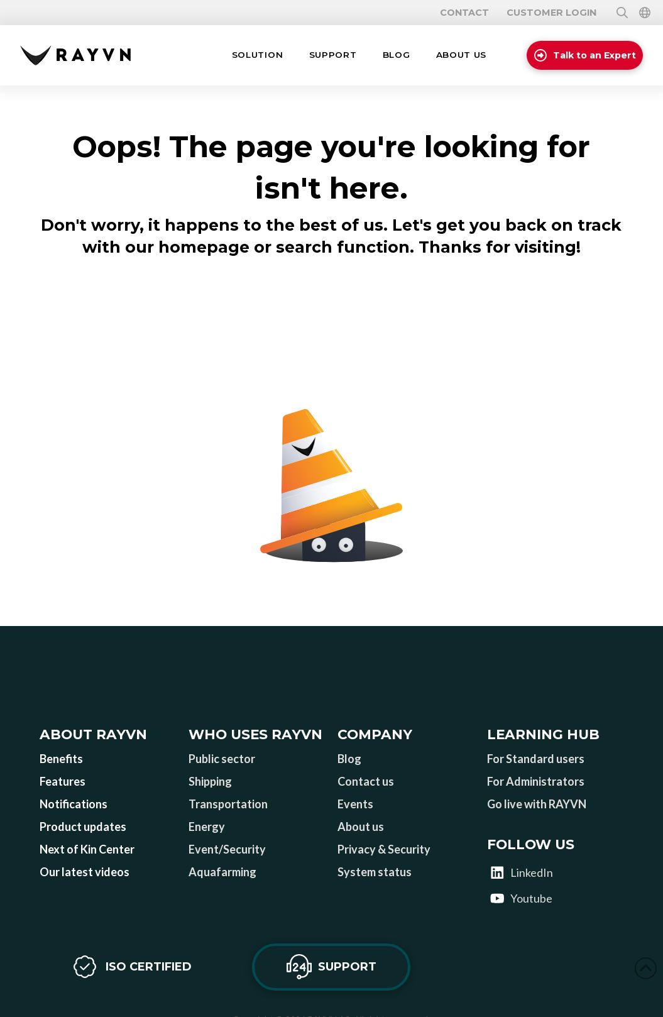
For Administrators (535, 781)
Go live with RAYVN (536, 804)
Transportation (228, 804)
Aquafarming (222, 872)
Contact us (365, 781)
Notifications (73, 804)
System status (374, 872)
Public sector (222, 759)
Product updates (83, 826)
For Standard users (535, 759)
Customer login (551, 12)
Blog (349, 759)
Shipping (210, 781)
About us (360, 826)
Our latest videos (84, 872)
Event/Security (227, 849)
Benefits (61, 759)
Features (62, 781)
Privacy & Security (383, 849)
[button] (257, 55)
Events (355, 804)
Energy (207, 826)
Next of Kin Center (87, 849)
